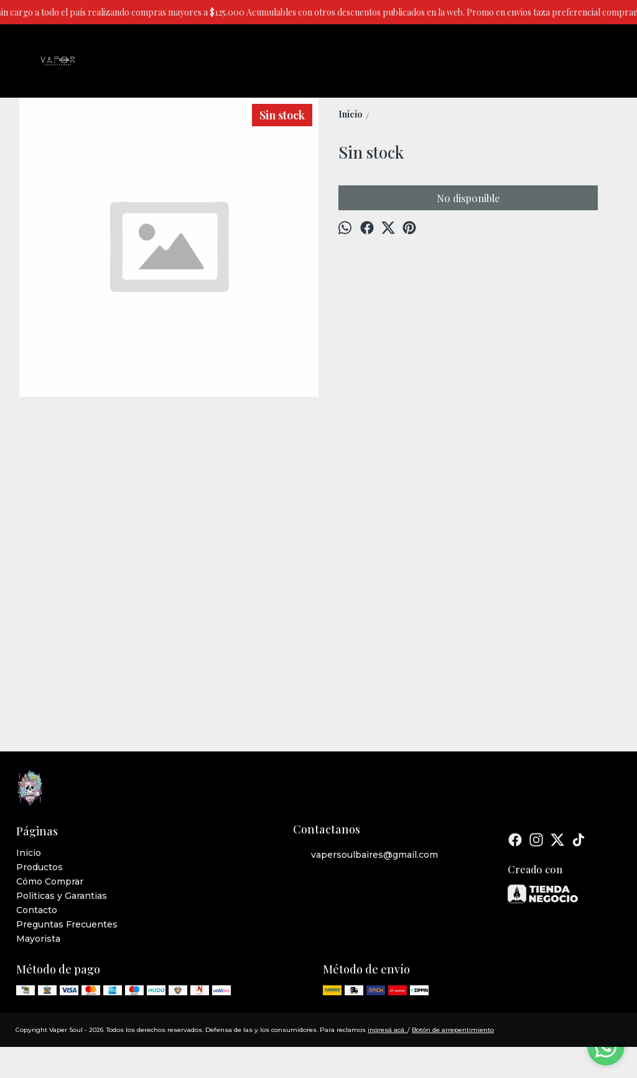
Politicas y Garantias (61, 895)
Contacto (36, 910)
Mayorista (38, 938)
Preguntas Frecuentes (67, 924)
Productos (39, 867)
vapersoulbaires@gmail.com (365, 855)
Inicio (28, 852)
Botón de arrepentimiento (453, 1030)
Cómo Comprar (49, 881)
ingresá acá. (387, 1030)
